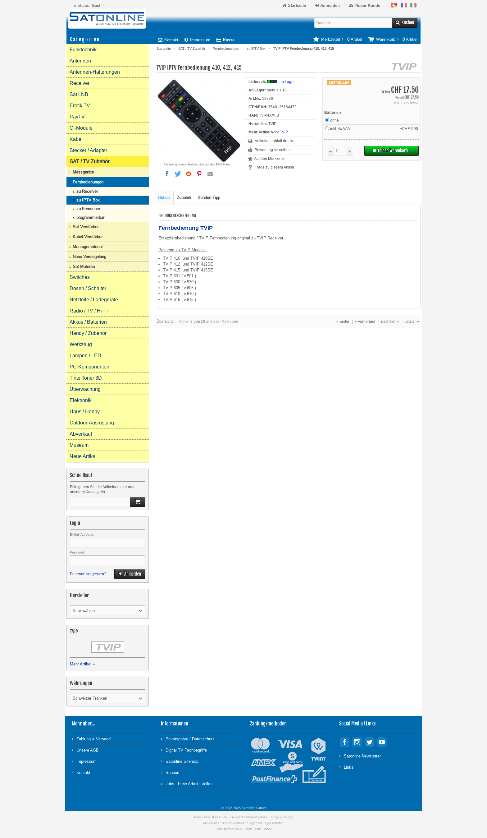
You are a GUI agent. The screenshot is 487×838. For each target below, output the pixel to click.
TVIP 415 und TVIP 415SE (188, 270)
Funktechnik (83, 49)
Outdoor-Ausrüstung (92, 422)
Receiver (79, 83)
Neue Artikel (83, 456)
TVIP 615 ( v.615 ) (179, 299)
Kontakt (168, 40)
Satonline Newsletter (360, 755)
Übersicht (165, 321)
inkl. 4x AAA (372, 129)
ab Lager (287, 82)
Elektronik (81, 400)
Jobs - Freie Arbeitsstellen (186, 783)
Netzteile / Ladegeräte (94, 299)
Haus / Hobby (85, 411)
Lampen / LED (85, 355)
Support (170, 772)
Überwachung (85, 389)
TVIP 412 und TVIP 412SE (188, 264)
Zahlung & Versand (91, 738)
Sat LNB (79, 94)
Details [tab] (164, 197)
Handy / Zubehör (88, 333)
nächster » (390, 321)
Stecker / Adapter (88, 150)
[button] (166, 173)
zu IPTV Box (256, 48)
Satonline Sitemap (179, 761)
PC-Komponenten (89, 366)
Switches (80, 277)
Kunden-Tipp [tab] (209, 197)
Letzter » (411, 321)
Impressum (197, 40)
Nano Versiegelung (89, 256)
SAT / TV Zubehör (191, 48)
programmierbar (90, 217)
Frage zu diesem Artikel (274, 167)
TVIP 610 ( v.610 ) (179, 293)
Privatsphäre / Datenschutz (188, 738)
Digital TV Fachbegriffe (184, 749)
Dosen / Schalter (88, 288)
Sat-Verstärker (85, 227)
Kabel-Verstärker (87, 236)
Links (346, 767)
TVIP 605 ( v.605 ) (179, 287)
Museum (79, 445)
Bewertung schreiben (273, 150)
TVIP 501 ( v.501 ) (179, 276)
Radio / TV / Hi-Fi (89, 310)
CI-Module (81, 128)
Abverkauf (81, 434)
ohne (332, 120)
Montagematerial (87, 246)
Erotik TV (80, 105)
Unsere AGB (85, 749)
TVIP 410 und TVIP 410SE (188, 258)
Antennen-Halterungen (95, 72)
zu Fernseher (88, 208)
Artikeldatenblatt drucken (276, 141)
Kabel (76, 139)
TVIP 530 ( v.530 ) (179, 282)
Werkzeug (81, 344)
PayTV (77, 116)
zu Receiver (87, 191)
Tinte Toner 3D (86, 378)
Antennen (80, 60)
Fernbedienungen (226, 48)
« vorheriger (365, 321)
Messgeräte (83, 172)
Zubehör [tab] (184, 197)
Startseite (164, 48)
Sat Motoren (84, 266)
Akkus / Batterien (88, 322)
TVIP (284, 132)
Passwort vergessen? (88, 574)
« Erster (342, 321)
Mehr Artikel (80, 664)
